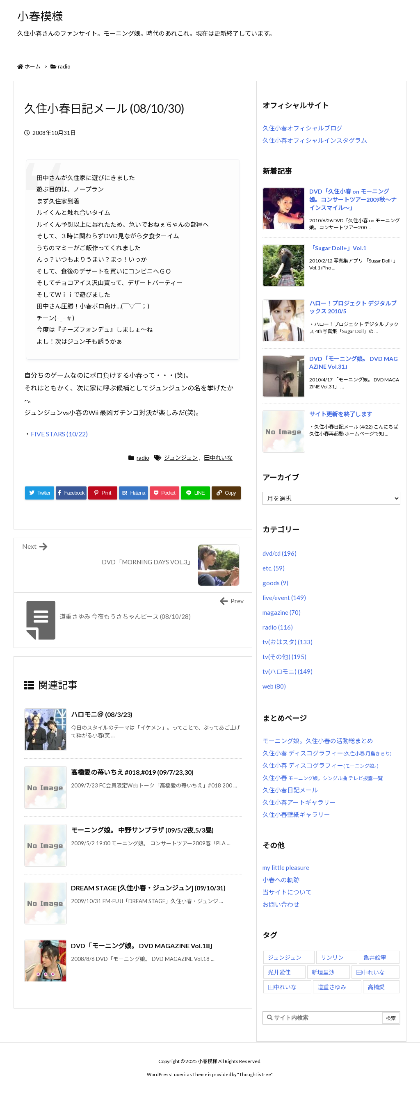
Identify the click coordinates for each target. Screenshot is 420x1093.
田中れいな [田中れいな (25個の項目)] (282, 986)
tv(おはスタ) (287, 642)
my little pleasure (285, 867)
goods (275, 582)
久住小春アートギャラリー (299, 802)
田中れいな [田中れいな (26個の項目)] (370, 972)
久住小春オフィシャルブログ (302, 128)
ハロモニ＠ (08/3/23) (101, 714)
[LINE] (195, 493)
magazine (281, 612)
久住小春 (322, 777)
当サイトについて (287, 892)
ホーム (33, 66)
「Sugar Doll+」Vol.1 (337, 247)
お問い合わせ (280, 904)
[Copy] (226, 493)
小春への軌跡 (280, 879)
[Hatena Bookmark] (133, 493)
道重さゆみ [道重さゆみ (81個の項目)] (331, 986)
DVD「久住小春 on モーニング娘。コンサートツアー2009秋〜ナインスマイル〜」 (353, 199)
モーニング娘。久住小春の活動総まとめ (317, 740)
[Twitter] (39, 493)
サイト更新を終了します (340, 414)
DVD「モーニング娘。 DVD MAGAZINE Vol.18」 (143, 945)
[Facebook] (71, 493)
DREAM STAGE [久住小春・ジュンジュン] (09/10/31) (148, 888)
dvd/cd (279, 553)
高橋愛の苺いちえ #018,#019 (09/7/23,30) (132, 772)
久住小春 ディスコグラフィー (327, 753)
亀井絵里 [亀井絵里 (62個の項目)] (374, 957)
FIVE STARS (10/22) (59, 434)
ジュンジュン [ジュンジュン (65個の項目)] (284, 957)
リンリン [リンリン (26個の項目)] (332, 957)
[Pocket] (164, 493)
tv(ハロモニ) (287, 671)
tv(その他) (284, 656)
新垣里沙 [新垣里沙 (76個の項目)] (323, 972)
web (274, 686)
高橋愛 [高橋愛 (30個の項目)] (376, 986)
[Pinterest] (102, 493)
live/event (284, 597)
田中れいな (218, 457)
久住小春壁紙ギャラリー (296, 814)
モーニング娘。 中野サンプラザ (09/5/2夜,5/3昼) (142, 830)
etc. (273, 568)
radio (64, 66)
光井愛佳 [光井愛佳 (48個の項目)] (279, 972)
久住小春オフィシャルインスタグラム (314, 140)
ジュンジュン (181, 457)
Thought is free (255, 1074)
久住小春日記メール (290, 790)
